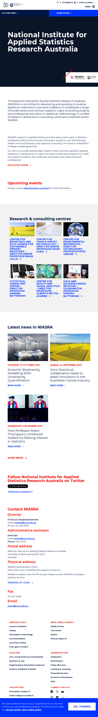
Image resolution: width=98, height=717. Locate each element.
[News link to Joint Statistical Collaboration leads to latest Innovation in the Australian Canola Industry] (70, 347)
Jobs (53, 681)
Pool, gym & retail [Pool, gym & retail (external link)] (17, 647)
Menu (90, 6)
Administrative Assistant (36, 188)
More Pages (64, 13)
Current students (17, 626)
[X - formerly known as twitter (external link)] (57, 691)
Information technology (21, 635)
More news (15, 457)
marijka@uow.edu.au (25, 523)
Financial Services (59, 673)
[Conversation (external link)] (62, 698)
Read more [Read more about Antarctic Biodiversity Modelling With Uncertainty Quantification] (14, 385)
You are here (10, 13)
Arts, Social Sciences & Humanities (26, 657)
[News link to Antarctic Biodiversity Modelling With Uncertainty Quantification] (28, 347)
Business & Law (16, 661)
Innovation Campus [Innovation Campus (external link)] (18, 691)
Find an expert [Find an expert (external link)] (58, 639)
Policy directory (58, 665)
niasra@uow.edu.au (18, 606)
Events (54, 635)
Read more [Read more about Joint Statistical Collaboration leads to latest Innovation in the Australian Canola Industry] (56, 385)
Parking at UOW (19, 582)
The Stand (56, 630)
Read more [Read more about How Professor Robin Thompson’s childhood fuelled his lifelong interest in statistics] (14, 446)
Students (67, 2)
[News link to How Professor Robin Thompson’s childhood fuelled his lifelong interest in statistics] (28, 408)
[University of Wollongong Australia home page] (13, 5)
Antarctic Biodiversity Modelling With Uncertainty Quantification (24, 375)
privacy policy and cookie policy (24, 710)
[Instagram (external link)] (51, 697)
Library (12, 630)
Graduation (56, 657)
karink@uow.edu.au (24, 538)
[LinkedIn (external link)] (57, 697)
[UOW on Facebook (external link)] (51, 691)
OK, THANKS (82, 706)
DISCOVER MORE (18, 165)
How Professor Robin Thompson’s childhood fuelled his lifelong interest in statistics (28, 436)
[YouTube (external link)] (62, 692)
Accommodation (17, 639)
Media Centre (57, 626)
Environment (57, 661)
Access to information (61, 677)
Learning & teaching (61, 669)
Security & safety (17, 643)
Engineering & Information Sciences (27, 665)
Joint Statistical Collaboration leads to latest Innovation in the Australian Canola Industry (70, 375)
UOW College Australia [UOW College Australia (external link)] (20, 696)
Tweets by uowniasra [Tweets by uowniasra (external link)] (19, 491)
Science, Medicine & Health (22, 669)
